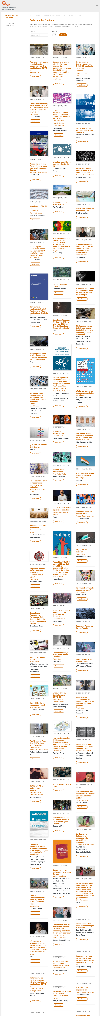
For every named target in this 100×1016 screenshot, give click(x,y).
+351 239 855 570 (43, 639)
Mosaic (62, 35)
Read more (35, 76)
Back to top (93, 620)
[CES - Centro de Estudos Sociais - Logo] (9, 5)
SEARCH (32, 31)
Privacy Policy (6, 639)
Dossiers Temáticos (52, 15)
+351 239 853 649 (76, 639)
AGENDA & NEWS (35, 15)
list (55, 35)
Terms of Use (6, 641)
